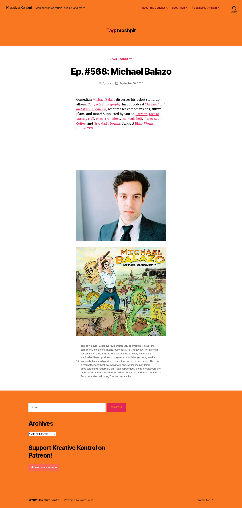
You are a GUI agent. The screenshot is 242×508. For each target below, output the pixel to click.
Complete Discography (104, 105)
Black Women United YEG (121, 128)
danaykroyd (108, 346)
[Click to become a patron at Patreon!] (77, 466)
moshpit (117, 360)
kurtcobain (145, 353)
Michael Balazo (104, 100)
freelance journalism (204, 7)
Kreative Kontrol (19, 8)
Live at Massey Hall (109, 119)
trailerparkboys (99, 375)
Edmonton (86, 349)
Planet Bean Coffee (107, 124)
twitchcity (125, 375)
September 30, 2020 (131, 83)
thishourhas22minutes (124, 371)
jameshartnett (89, 353)
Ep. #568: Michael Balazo (120, 71)
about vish (178, 7)
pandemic (145, 364)
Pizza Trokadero (138, 119)
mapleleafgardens (136, 357)
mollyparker (105, 360)
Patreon (87, 119)
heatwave (139, 349)
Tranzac (114, 375)
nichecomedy (141, 360)
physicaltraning (89, 368)
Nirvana (154, 360)
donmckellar (135, 346)
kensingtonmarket (112, 353)
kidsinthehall (131, 353)
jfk (99, 353)
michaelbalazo (89, 360)
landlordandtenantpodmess (96, 357)
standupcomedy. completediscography (139, 368)
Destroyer (121, 346)
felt (130, 349)
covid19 (95, 346)
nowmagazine (118, 364)
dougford (149, 346)
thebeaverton (88, 371)
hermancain (152, 349)
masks (152, 357)
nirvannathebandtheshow (95, 364)
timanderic (156, 371)
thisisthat (143, 371)
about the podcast (153, 7)
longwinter (119, 357)
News (113, 59)
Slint (113, 368)
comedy (85, 346)
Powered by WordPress (79, 499)
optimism (133, 364)
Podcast (126, 59)
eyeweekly (121, 349)
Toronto (85, 375)
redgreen (104, 368)
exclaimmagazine (103, 349)
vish (108, 83)
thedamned (104, 371)
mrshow (127, 360)
